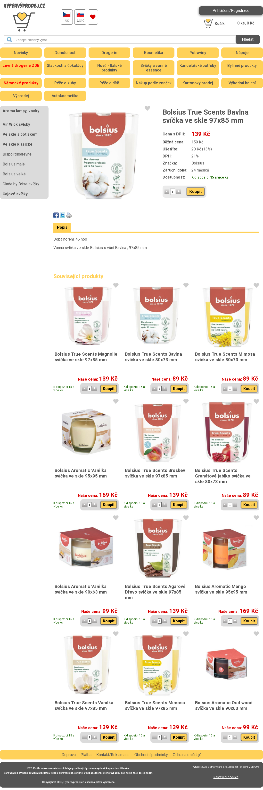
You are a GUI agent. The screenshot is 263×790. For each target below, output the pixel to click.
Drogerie (109, 52)
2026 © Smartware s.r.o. (214, 767)
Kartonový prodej (197, 83)
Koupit (195, 191)
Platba (86, 754)
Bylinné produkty (242, 65)
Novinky (21, 52)
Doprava (69, 754)
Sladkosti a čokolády (65, 65)
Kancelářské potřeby (198, 65)
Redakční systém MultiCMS (244, 767)
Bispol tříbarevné (17, 154)
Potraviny (197, 52)
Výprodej (21, 96)
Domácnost (65, 52)
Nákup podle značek (154, 83)
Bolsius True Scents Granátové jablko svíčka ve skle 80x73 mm (223, 476)
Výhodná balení (242, 83)
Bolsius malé (14, 164)
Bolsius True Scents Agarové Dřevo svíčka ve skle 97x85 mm (155, 592)
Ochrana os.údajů (187, 754)
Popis (62, 227)
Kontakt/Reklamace (113, 754)
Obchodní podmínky (151, 754)
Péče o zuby (65, 83)
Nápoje (242, 52)
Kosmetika (153, 52)
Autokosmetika (65, 96)
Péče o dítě (109, 83)
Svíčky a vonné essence (153, 67)
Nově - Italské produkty (109, 67)
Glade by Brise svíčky (21, 184)
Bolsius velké (14, 174)
